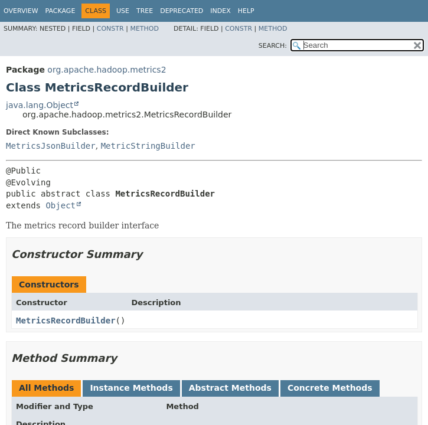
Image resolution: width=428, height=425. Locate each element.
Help (246, 11)
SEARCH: (273, 46)
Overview (21, 11)
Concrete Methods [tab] (330, 388)
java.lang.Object (39, 105)
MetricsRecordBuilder (66, 320)
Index (220, 11)
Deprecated (181, 11)
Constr (110, 28)
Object (60, 205)
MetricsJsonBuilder (51, 146)
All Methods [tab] (46, 388)
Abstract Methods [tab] (230, 388)
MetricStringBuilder (148, 146)
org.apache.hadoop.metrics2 (106, 69)
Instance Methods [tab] (131, 388)
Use (122, 11)
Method (144, 28)
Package (60, 11)
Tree (144, 11)
